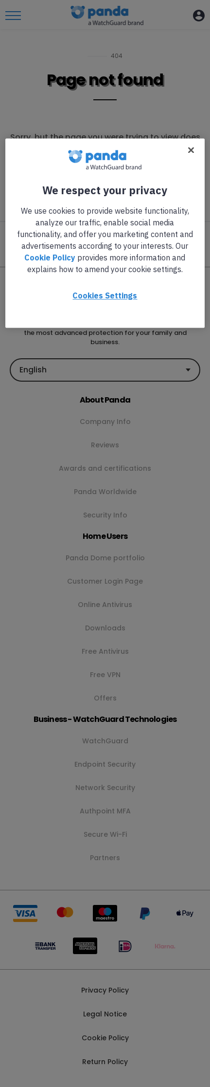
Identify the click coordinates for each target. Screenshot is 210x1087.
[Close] (191, 150)
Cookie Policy (49, 257)
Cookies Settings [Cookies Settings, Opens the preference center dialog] (104, 295)
